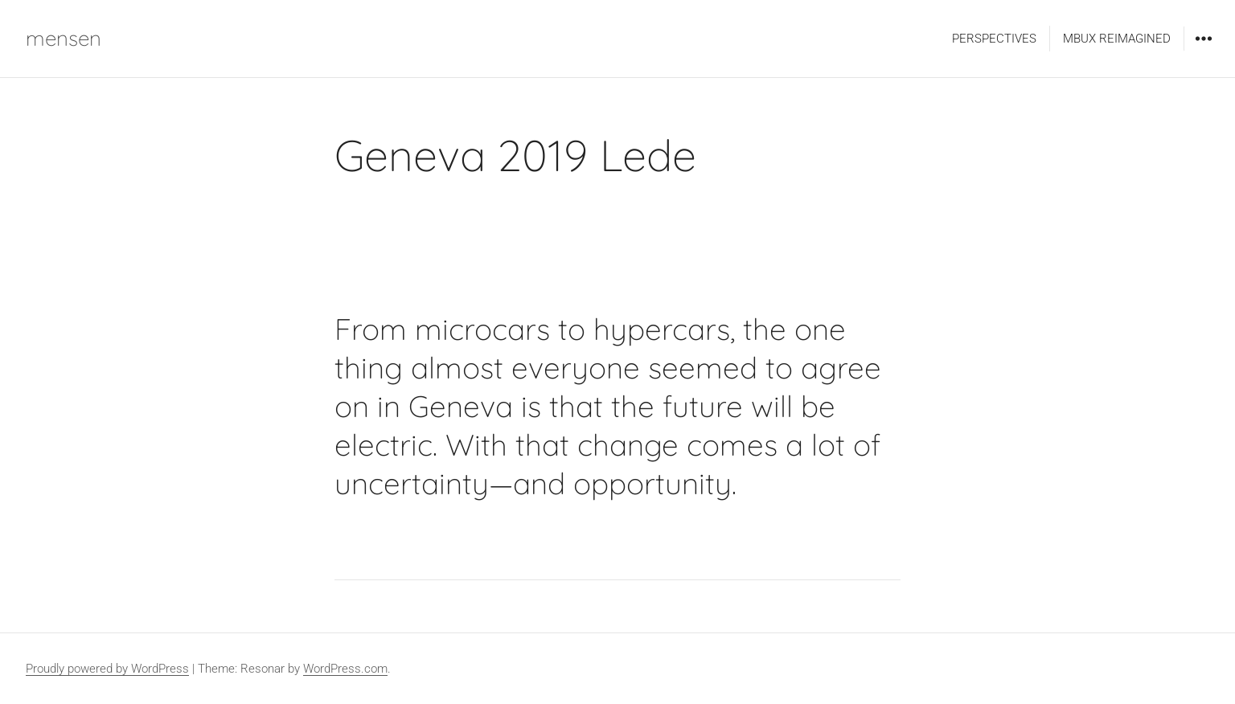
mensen (63, 38)
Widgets (1203, 50)
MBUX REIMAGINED (1117, 38)
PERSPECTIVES (994, 38)
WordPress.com (345, 668)
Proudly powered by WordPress (107, 668)
